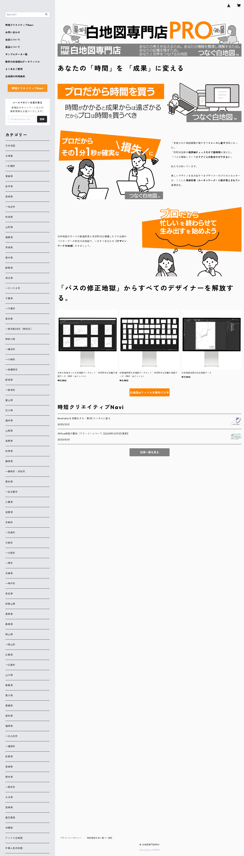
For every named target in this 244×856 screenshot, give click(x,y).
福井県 (9, 420)
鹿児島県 (10, 817)
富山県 (9, 400)
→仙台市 (10, 206)
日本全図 (10, 145)
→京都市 (10, 532)
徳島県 (9, 685)
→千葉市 (10, 308)
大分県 (9, 797)
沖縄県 (9, 827)
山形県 (9, 227)
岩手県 (9, 186)
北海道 (9, 155)
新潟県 (9, 379)
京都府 (9, 522)
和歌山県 (10, 603)
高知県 (9, 715)
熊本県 (9, 776)
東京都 (9, 318)
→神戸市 (10, 583)
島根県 (9, 624)
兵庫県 (9, 573)
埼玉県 (9, 278)
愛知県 (9, 481)
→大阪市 (10, 552)
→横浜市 (10, 349)
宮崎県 (9, 807)
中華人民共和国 (14, 848)
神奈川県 (10, 339)
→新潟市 (10, 390)
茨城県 (9, 247)
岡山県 (9, 634)
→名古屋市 (11, 491)
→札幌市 (10, 166)
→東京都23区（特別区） (19, 328)
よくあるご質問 (14, 69)
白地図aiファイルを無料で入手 (149, 392)
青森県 (9, 176)
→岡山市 (10, 644)
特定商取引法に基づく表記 (100, 838)
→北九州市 (11, 736)
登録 (42, 119)
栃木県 (9, 257)
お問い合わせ (12, 32)
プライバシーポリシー (71, 838)
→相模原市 (11, 369)
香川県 (9, 695)
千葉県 (9, 298)
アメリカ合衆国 (14, 837)
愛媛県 (9, 705)
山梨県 (9, 430)
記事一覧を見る (149, 452)
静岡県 (9, 461)
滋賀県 (9, 512)
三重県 (9, 502)
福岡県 (9, 725)
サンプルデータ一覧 (16, 54)
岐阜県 (9, 451)
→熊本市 (10, 787)
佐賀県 (9, 756)
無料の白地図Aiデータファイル (22, 61)
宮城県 (9, 196)
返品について (12, 47)
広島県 (9, 654)
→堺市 (9, 563)
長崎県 (9, 766)
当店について (12, 39)
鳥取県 (9, 614)
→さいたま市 (12, 288)
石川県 (9, 410)
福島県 (9, 237)
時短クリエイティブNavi (19, 25)
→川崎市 (10, 359)
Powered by (150, 850)
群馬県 (9, 267)
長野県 (9, 440)
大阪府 (9, 542)
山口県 (9, 675)
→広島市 (10, 664)
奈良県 (9, 593)
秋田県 (9, 216)
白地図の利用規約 (15, 76)
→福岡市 (10, 746)
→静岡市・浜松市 (15, 471)
